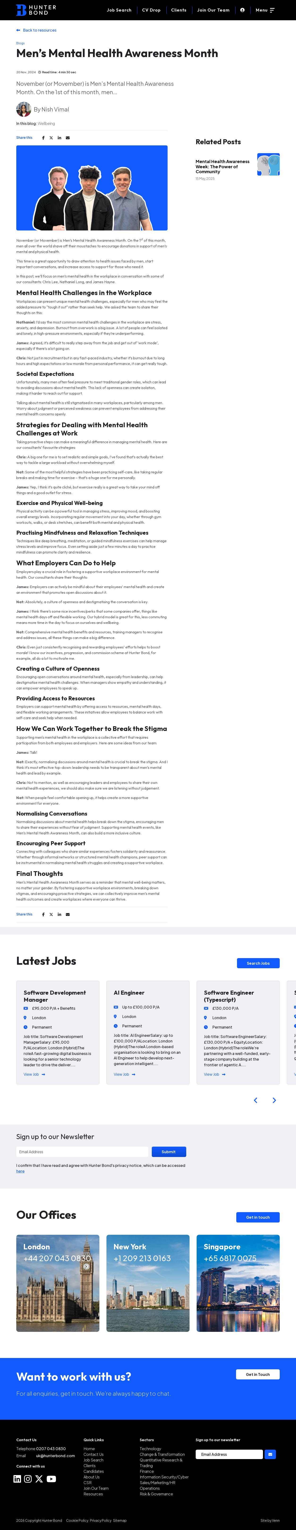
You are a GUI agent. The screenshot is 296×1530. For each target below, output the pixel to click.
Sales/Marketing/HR (157, 1482)
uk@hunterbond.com (55, 1455)
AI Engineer (129, 992)
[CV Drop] (151, 10)
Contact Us (94, 1454)
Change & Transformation (162, 1454)
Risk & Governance (156, 1493)
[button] (255, 1100)
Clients (178, 10)
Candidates (94, 1471)
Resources (93, 1493)
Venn (276, 1520)
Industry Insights (220, 156)
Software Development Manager (55, 996)
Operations (150, 1488)
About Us (92, 1476)
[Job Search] (119, 10)
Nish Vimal (55, 109)
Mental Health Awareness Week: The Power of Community (222, 166)
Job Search (93, 1459)
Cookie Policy (77, 1520)
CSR (88, 1482)
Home (89, 1448)
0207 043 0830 (51, 1448)
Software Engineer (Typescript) (229, 996)
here (20, 1171)
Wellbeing (46, 123)
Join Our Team (213, 10)
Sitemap (120, 1520)
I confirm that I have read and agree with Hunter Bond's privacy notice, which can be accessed (100, 1168)
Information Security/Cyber (164, 1476)
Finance (147, 1471)
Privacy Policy (100, 1520)
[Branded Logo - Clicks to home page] (36, 10)
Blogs (20, 43)
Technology (150, 1448)
